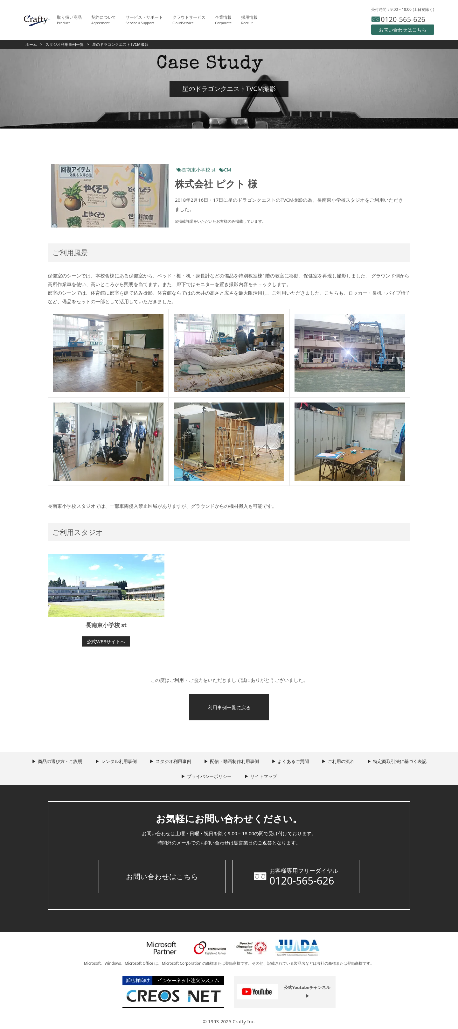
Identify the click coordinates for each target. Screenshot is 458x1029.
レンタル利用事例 (119, 761)
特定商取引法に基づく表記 (400, 761)
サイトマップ (263, 776)
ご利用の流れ (341, 761)
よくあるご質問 (293, 761)
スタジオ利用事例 (173, 761)
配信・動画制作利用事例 (234, 761)
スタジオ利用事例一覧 (64, 44)
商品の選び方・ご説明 (60, 761)
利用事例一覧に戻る (229, 707)
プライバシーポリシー (209, 776)
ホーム (31, 44)
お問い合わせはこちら (162, 876)
